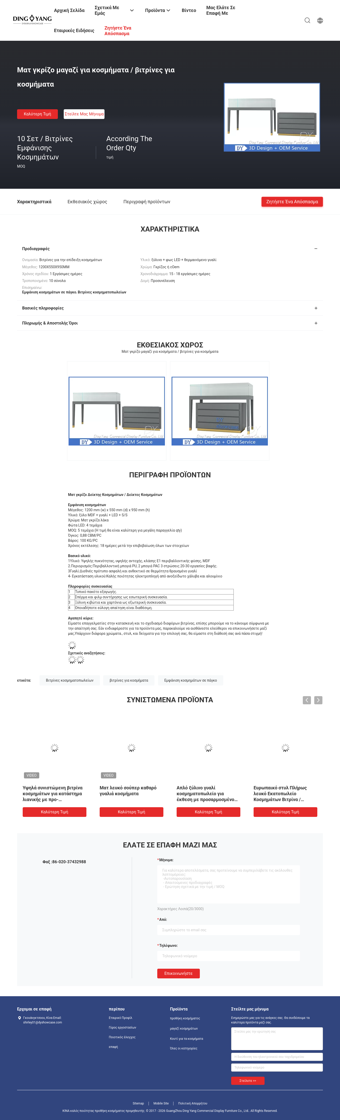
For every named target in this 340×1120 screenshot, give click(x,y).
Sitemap (138, 1103)
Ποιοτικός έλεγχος (122, 1037)
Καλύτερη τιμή (37, 114)
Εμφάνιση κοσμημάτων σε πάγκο (190, 680)
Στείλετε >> (248, 1081)
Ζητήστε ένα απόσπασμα (292, 201)
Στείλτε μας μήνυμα (84, 114)
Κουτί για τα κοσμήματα (186, 1039)
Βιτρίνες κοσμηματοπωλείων (70, 680)
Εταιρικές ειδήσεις (74, 30)
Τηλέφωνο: (168, 945)
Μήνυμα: (166, 860)
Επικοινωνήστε (178, 973)
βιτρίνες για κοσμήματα (129, 680)
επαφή (113, 1047)
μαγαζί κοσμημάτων (184, 1028)
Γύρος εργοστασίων (122, 1027)
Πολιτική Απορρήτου (192, 1103)
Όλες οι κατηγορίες (183, 1048)
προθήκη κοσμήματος (185, 1018)
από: (163, 919)
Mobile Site (161, 1103)
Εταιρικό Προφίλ (120, 1018)
